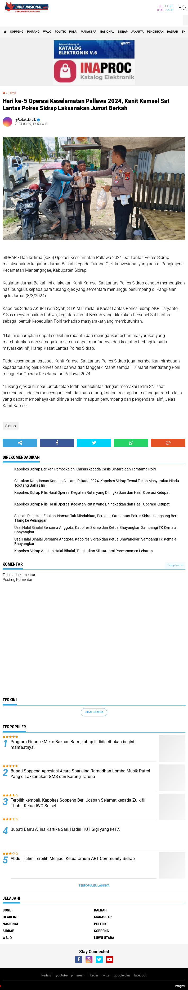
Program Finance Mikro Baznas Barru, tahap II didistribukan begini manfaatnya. (72, 744)
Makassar (88, 31)
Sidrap (123, 31)
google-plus (122, 975)
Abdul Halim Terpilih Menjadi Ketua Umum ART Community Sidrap (73, 858)
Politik (60, 31)
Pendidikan (155, 31)
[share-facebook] (57, 443)
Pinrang (33, 31)
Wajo (47, 31)
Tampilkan (175, 565)
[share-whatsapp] (131, 443)
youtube (62, 975)
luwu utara (104, 938)
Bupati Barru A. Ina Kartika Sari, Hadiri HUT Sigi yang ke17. (65, 829)
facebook (140, 975)
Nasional (107, 31)
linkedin (92, 975)
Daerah (172, 31)
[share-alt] (20, 443)
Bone (7, 910)
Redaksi (46, 975)
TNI (184, 31)
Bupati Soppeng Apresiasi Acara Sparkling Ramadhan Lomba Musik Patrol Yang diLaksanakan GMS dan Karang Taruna (80, 773)
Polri (73, 31)
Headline (10, 917)
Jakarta (137, 31)
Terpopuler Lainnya (94, 885)
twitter (105, 975)
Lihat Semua (94, 712)
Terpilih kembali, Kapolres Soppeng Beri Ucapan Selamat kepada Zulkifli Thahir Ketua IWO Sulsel (78, 803)
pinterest (77, 975)
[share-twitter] (94, 443)
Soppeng (17, 31)
